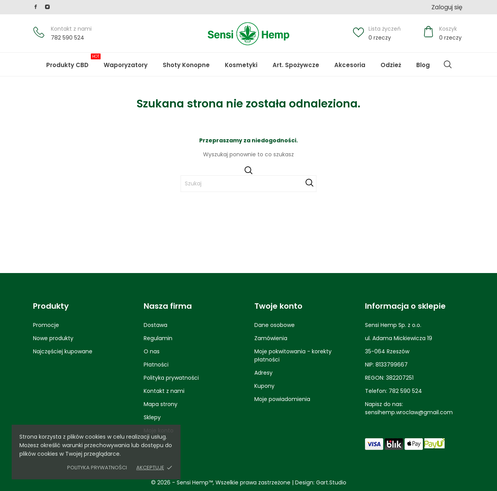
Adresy (263, 373)
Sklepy (152, 417)
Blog (429, 61)
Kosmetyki (241, 65)
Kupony (264, 386)
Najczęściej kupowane (62, 351)
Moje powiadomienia (282, 399)
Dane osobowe (274, 325)
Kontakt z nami (71, 29)
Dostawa (155, 325)
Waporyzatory (126, 65)
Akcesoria (349, 65)
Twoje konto (278, 306)
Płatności (156, 364)
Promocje (46, 325)
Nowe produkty (53, 338)
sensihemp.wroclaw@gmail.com (409, 412)
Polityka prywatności (97, 467)
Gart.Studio (331, 482)
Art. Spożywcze (296, 65)
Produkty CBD (73, 61)
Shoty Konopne (192, 61)
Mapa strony (160, 404)
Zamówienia (270, 338)
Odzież (391, 65)
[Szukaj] (248, 184)
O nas (152, 351)
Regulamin (158, 338)
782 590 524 (67, 37)
